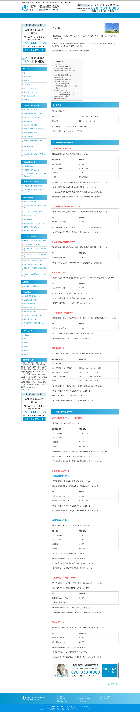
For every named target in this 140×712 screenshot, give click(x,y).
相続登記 (26, 346)
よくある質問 (77, 15)
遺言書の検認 (28, 121)
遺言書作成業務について (31, 202)
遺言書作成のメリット (31, 215)
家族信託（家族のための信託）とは (35, 240)
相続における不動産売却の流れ (33, 186)
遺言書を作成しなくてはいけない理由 (35, 207)
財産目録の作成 (28, 136)
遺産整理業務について (31, 110)
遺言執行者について (30, 231)
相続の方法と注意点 (30, 150)
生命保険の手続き (29, 146)
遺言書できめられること (31, 227)
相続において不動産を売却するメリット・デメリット (35, 191)
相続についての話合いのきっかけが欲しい (35, 275)
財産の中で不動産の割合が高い (33, 260)
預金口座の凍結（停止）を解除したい (35, 155)
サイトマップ (104, 699)
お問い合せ (110, 15)
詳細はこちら (25, 389)
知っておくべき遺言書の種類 (33, 211)
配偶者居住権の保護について (33, 300)
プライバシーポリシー (106, 696)
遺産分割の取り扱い (30, 303)
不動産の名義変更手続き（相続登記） (34, 141)
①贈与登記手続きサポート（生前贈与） (66, 87)
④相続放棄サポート (62, 77)
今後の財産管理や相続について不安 (35, 264)
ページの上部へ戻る (112, 684)
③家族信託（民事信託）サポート (66, 96)
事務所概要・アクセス (94, 15)
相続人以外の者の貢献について (33, 315)
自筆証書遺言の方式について (33, 307)
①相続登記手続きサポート (64, 68)
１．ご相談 (56, 64)
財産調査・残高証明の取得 (32, 117)
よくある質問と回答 (30, 88)
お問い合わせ (28, 100)
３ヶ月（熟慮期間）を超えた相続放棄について (35, 175)
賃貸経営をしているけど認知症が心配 (35, 255)
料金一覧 (26, 80)
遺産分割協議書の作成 (31, 132)
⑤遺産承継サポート (62, 81)
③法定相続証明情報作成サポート (66, 75)
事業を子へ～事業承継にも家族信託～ (35, 269)
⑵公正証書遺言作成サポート (66, 94)
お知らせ (26, 335)
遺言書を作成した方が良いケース (34, 223)
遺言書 (26, 354)
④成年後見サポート (62, 98)
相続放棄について (29, 166)
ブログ (26, 339)
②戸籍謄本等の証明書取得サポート (66, 72)
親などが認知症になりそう (32, 244)
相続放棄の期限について (31, 170)
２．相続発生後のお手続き (62, 66)
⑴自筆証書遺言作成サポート (66, 92)
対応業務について (29, 84)
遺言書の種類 (28, 219)
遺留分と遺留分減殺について (33, 311)
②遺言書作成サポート (63, 90)
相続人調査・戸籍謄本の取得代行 (34, 113)
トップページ (28, 15)
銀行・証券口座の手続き (31, 125)
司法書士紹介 (44, 15)
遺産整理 (26, 350)
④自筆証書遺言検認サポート (65, 79)
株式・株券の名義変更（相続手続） (35, 129)
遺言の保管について (30, 319)
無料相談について (29, 96)
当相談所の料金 (60, 15)
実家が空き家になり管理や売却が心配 (35, 249)
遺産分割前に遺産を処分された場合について (35, 324)
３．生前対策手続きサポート (62, 84)
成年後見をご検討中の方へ (32, 286)
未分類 (26, 342)
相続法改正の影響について (32, 296)
